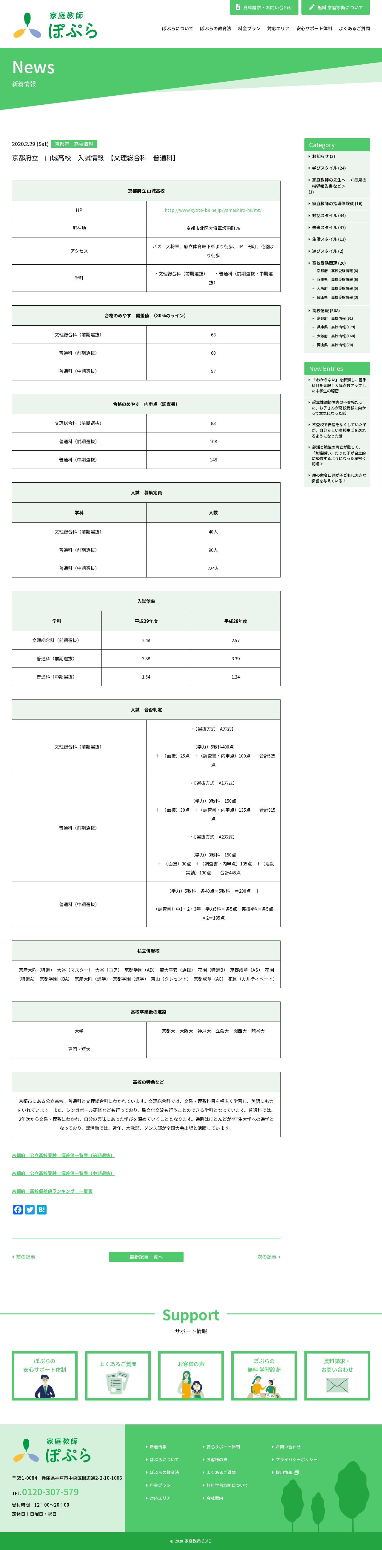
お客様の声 (191, 1364)
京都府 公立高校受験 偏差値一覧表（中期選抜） (63, 1173)
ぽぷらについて (177, 28)
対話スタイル (324, 215)
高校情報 (320, 310)
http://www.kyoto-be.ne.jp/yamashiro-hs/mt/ (213, 210)
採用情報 (285, 1472)
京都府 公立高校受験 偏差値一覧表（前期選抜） (63, 1155)
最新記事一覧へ (146, 1256)
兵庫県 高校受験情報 (335, 279)
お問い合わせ (286, 1447)
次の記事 (266, 1256)
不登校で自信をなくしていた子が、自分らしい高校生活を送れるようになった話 (339, 430)
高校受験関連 (324, 263)
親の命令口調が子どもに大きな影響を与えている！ (339, 478)
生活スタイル (324, 239)
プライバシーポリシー (295, 1459)
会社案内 (213, 1498)
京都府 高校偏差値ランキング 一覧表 (52, 1191)
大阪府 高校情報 (331, 335)
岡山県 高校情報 (331, 344)
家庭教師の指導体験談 (333, 203)
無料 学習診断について (336, 7)
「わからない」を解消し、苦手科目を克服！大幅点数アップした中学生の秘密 (339, 385)
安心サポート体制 (314, 28)
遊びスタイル (324, 251)
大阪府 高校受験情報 (335, 288)
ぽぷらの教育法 (215, 28)
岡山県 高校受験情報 (335, 297)
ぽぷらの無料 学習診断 (264, 1365)
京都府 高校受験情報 (335, 270)
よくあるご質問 (354, 28)
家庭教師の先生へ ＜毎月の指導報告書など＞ (339, 183)
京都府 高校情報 (331, 318)
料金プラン (249, 28)
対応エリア (278, 28)
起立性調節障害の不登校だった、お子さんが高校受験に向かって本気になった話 (339, 408)
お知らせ (320, 156)
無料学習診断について (225, 1485)
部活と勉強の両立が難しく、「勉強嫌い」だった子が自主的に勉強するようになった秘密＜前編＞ (339, 455)
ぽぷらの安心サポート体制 (44, 1365)
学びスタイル (324, 168)
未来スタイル (324, 227)
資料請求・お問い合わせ (264, 7)
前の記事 (25, 1256)
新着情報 (156, 1447)
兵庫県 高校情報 (331, 326)
